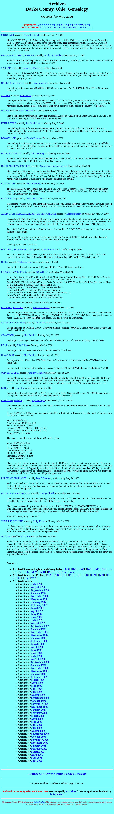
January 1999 (38, 674)
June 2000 (36, 724)
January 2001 (38, 745)
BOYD (4, 493)
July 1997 (36, 620)
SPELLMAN (7, 68)
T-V (64, 572)
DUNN (4, 166)
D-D (89, 569)
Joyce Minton (50, 249)
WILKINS (18, 521)
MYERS (5, 110)
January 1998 (38, 638)
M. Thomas (25, 536)
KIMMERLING (8, 183)
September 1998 (40, 662)
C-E (64, 575)
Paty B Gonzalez (44, 478)
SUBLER (15, 373)
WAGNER (20, 322)
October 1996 (38, 593)
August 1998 (38, 659)
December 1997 (39, 635)
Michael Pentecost (41, 307)
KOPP (14, 138)
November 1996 (39, 596)
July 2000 (36, 727)
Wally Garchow (39, 802)
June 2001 (36, 760)
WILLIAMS (20, 272)
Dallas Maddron (25, 262)
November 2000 (39, 739)
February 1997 (39, 605)
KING (13, 198)
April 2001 (37, 754)
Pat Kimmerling (33, 183)
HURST (31, 214)
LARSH (5, 478)
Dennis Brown (33, 138)
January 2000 (38, 709)
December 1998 (39, 671)
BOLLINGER (14, 153)
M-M (34, 572)
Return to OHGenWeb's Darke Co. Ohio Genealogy (57, 773)
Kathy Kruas (38, 521)
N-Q (42, 572)
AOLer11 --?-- (42, 272)
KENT (4, 123)
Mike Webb (40, 322)
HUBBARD (21, 214)
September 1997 (40, 626)
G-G (104, 569)
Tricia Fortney (37, 153)
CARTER (5, 95)
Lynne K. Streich (31, 35)
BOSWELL (6, 307)
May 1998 (36, 650)
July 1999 (36, 691)
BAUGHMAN (8, 55)
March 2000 (37, 715)
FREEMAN (14, 493)
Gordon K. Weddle (52, 55)
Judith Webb (25, 95)
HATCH (19, 55)
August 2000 (38, 730)
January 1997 (38, 602)
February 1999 (39, 677)
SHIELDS (25, 493)
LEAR (4, 345)
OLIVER (5, 373)
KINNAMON (20, 249)
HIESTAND (6, 249)
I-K (19, 572)
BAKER (5, 198)
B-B (74, 569)
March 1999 (37, 679)
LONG (30, 249)
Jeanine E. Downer (31, 68)
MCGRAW (14, 166)
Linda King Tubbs (34, 198)
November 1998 (39, 668)
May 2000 (36, 721)
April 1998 (37, 647)
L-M (93, 575)
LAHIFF (40, 214)
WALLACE (51, 214)
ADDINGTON (8, 214)
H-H (79, 575)
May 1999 (36, 685)
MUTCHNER (7, 35)
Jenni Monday (39, 83)
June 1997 (36, 617)
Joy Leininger (38, 400)
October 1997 (38, 629)
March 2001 (37, 751)
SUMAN (18, 400)
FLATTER (18, 307)
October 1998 (38, 665)
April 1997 (37, 611)
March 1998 (37, 644)
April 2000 (37, 718)
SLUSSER (29, 55)
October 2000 (38, 736)
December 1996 (39, 599)
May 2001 (36, 757)
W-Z (71, 572)
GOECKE (5, 536)
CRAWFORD (7, 322)
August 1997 (38, 623)
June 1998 (36, 653)
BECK (4, 153)
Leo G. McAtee (26, 110)
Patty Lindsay (57, 794)
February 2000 (39, 712)
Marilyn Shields (47, 493)
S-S (57, 572)
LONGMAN (7, 400)
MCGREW (25, 166)
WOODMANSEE (18, 478)
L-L (26, 572)
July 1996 (36, 584)
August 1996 (38, 587)
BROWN (5, 138)
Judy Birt (20, 388)
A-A (67, 569)
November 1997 (39, 632)
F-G (71, 575)
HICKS (4, 262)
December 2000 (39, 742)
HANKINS (6, 83)
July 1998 (36, 656)
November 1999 (39, 703)
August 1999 (38, 694)
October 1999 (38, 700)
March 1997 (37, 608)
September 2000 (40, 733)
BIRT (3, 388)
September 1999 (40, 697)
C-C (81, 569)
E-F (96, 569)
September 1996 (40, 590)
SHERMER (18, 83)
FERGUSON (7, 272)
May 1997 (36, 614)
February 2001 (39, 748)
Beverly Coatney (37, 373)
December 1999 (39, 706)
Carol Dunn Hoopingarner (52, 166)
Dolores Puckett (73, 214)
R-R (50, 572)
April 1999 (37, 682)
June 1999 (36, 688)
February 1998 (39, 641)
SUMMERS (6, 521)
